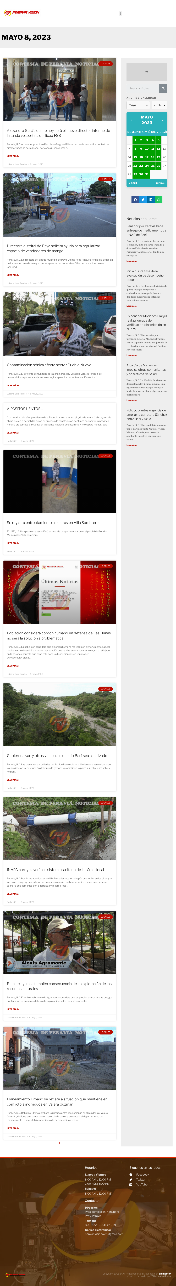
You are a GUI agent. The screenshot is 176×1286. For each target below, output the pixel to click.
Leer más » (13, 156)
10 (146, 148)
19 (158, 157)
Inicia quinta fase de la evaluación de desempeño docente (145, 275)
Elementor (165, 1273)
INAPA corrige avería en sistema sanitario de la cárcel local (55, 869)
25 (153, 165)
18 (152, 157)
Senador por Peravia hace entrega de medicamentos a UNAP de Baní (146, 230)
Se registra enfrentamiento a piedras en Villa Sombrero (53, 522)
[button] (120, 13)
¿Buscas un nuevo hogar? (147, 1275)
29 (135, 174)
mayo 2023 (147, 120)
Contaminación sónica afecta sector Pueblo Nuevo (49, 365)
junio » (160, 183)
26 (159, 165)
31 (146, 174)
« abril (133, 183)
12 (158, 148)
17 (146, 157)
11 (152, 148)
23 (141, 165)
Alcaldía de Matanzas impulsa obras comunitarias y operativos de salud (146, 369)
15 (135, 157)
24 (147, 165)
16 (141, 157)
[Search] (163, 88)
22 (135, 165)
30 (141, 174)
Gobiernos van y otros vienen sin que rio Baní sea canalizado (57, 755)
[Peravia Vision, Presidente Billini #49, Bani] (43, 1208)
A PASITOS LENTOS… (25, 408)
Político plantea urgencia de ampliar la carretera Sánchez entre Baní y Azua (146, 415)
